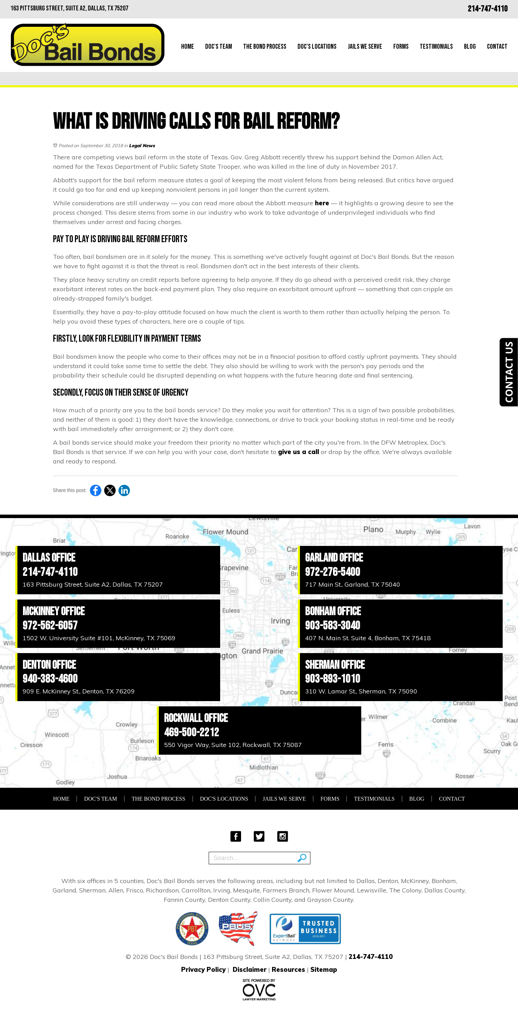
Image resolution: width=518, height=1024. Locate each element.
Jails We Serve (365, 46)
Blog (470, 46)
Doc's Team (218, 46)
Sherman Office (335, 665)
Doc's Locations (317, 46)
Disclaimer (249, 970)
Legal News (142, 145)
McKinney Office (54, 611)
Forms (401, 46)
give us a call (298, 452)
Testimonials (436, 46)
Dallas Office (49, 558)
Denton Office (49, 665)
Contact (497, 46)
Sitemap (323, 970)
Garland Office (334, 558)
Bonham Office (333, 611)
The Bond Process (264, 46)
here (322, 203)
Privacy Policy (203, 970)
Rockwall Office (196, 718)
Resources (288, 970)
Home (187, 46)
